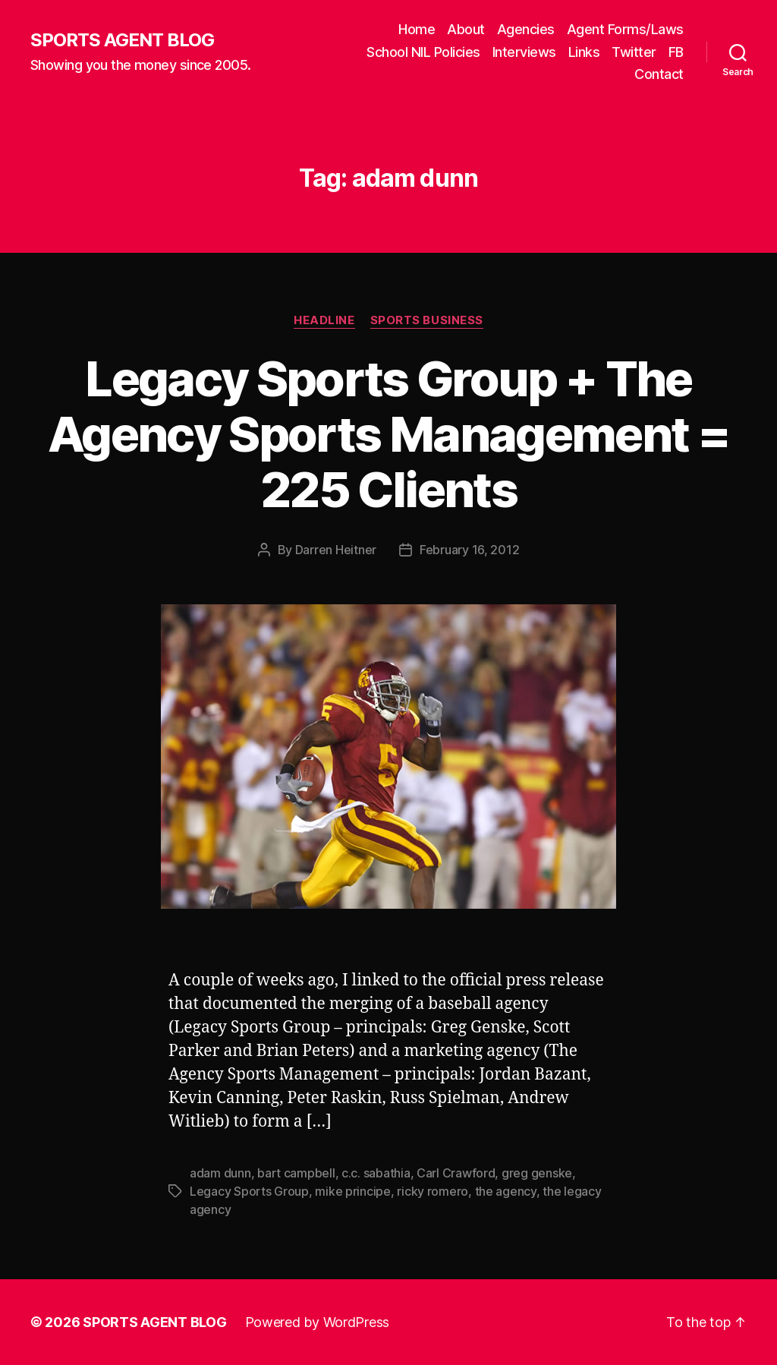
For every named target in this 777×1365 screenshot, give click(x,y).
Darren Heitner (335, 549)
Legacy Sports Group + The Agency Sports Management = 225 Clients (388, 434)
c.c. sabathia (376, 1173)
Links (584, 52)
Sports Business (426, 320)
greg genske (537, 1173)
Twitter (634, 52)
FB (676, 52)
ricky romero (432, 1191)
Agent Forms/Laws (625, 29)
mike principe (353, 1191)
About (466, 29)
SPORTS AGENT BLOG (122, 40)
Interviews (524, 52)
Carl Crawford (456, 1173)
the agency (505, 1191)
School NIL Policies (423, 52)
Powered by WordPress (317, 1322)
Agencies (526, 29)
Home (416, 29)
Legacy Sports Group (249, 1191)
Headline (324, 320)
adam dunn (220, 1173)
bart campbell (296, 1173)
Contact (659, 74)
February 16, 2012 (469, 549)
